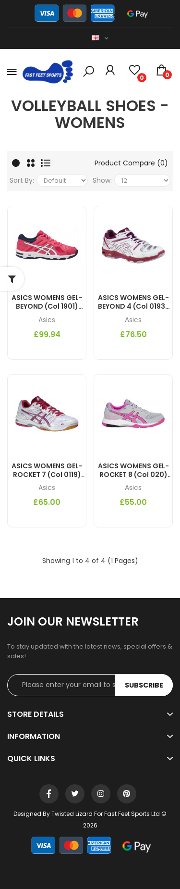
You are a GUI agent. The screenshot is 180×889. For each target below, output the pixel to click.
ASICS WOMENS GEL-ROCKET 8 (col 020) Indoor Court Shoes (133, 470)
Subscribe (144, 685)
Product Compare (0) (131, 163)
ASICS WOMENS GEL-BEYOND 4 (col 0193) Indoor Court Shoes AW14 (133, 302)
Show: (102, 180)
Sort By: (22, 180)
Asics (46, 320)
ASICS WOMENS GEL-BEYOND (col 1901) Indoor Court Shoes (47, 302)
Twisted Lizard (72, 814)
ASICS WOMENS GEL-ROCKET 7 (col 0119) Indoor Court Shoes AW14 (47, 470)
